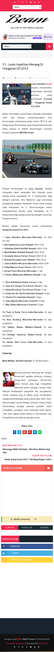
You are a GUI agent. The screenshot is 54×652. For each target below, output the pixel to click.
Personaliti (39, 78)
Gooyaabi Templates (15, 644)
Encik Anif (43, 644)
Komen (44, 528)
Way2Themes (29, 639)
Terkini (10, 528)
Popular (27, 528)
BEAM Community (22, 520)
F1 (32, 78)
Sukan (47, 78)
